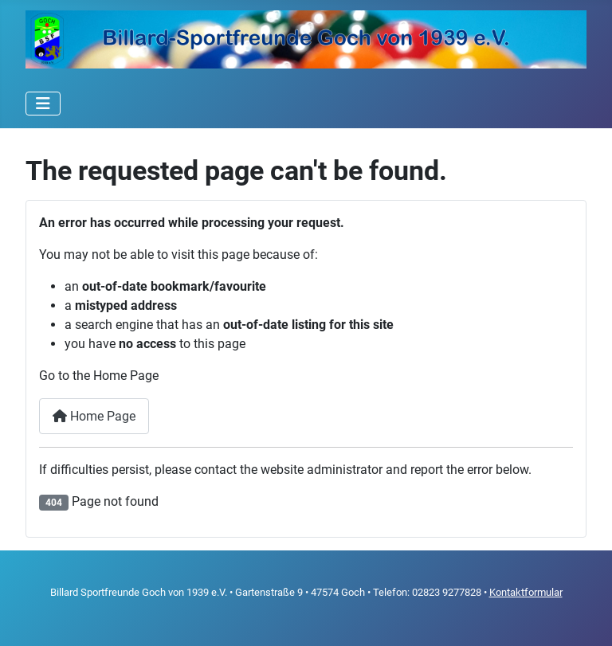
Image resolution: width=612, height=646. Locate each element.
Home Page (94, 416)
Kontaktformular (526, 592)
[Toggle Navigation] (43, 103)
